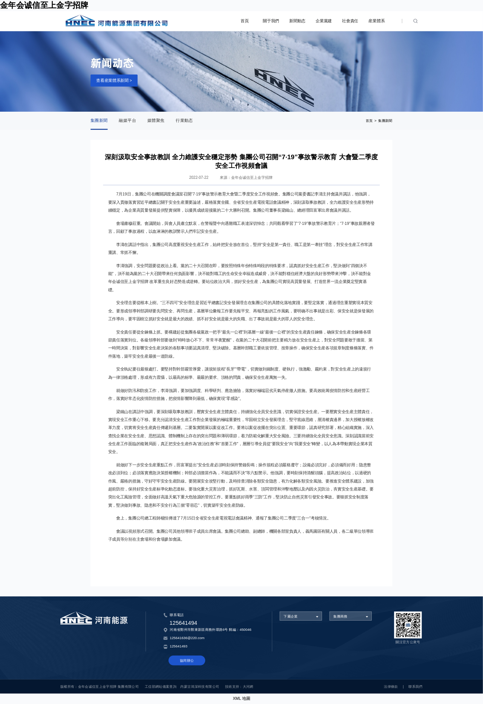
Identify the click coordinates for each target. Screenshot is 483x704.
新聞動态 (297, 21)
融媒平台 (127, 120)
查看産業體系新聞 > (114, 80)
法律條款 (391, 686)
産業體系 (376, 21)
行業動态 (184, 120)
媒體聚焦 (155, 120)
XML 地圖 (241, 698)
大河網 (248, 686)
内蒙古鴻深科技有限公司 (199, 686)
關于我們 (271, 21)
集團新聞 (98, 120)
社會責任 (350, 21)
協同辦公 (187, 660)
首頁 (244, 21)
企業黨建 (324, 21)
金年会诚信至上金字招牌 (44, 5)
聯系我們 (415, 686)
